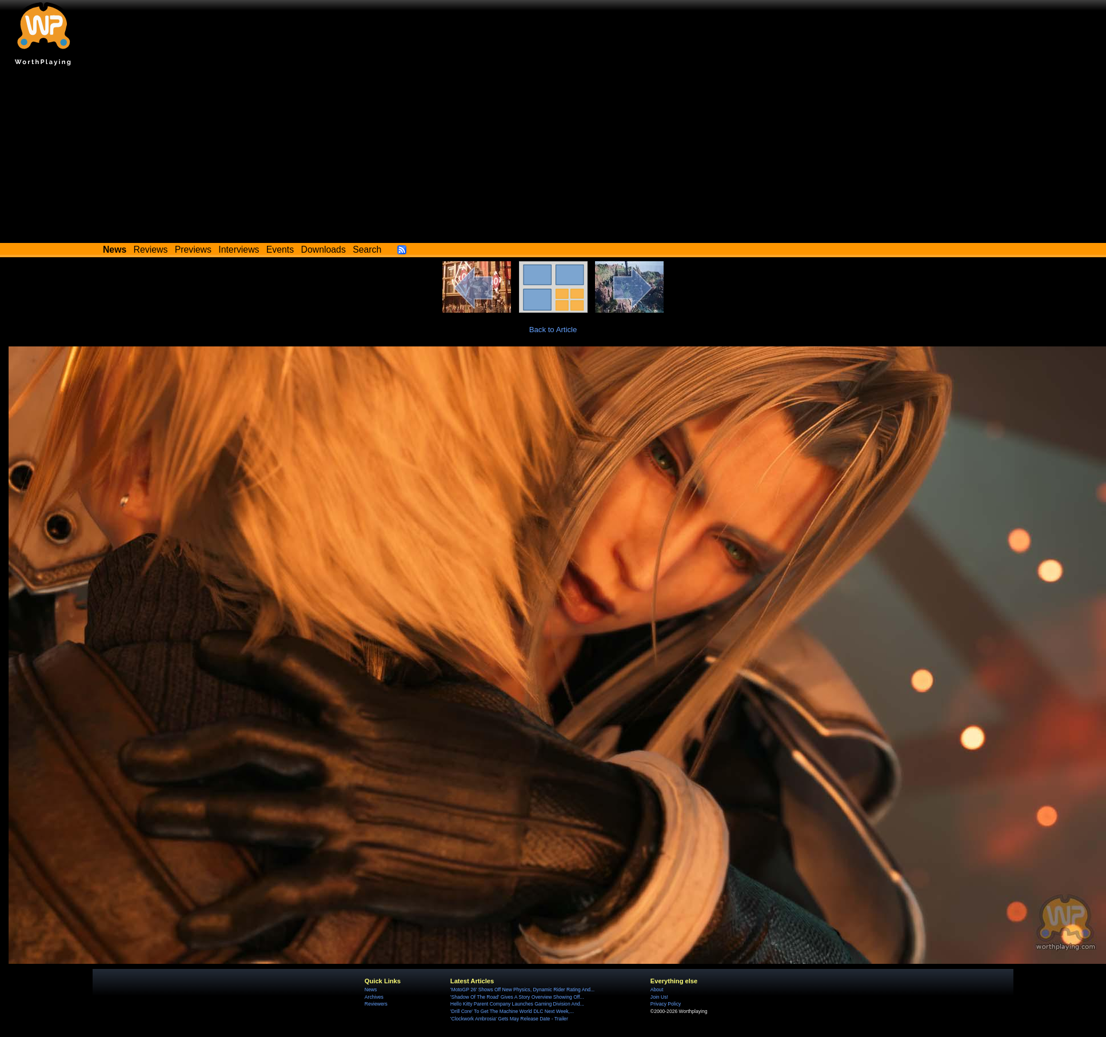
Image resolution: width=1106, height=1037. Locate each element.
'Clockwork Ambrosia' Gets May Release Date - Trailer (509, 1019)
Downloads (323, 249)
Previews (193, 249)
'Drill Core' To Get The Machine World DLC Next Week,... (512, 1011)
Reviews (151, 249)
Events (280, 249)
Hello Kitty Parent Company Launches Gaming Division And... (517, 1004)
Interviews (238, 249)
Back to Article (553, 329)
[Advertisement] (553, 157)
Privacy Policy (665, 1004)
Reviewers (376, 1004)
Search (367, 249)
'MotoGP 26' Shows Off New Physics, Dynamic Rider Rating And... (522, 989)
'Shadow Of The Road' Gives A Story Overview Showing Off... (517, 997)
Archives (374, 997)
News (371, 989)
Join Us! (659, 997)
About (656, 989)
